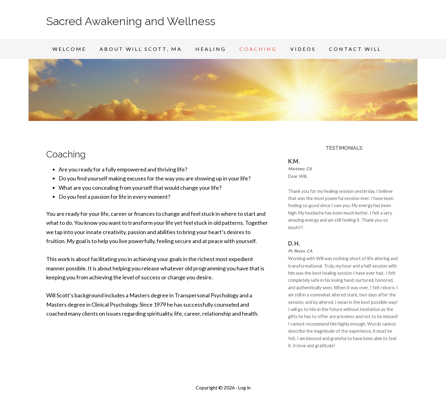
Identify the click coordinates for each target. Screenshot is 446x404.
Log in (244, 387)
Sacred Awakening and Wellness (130, 21)
